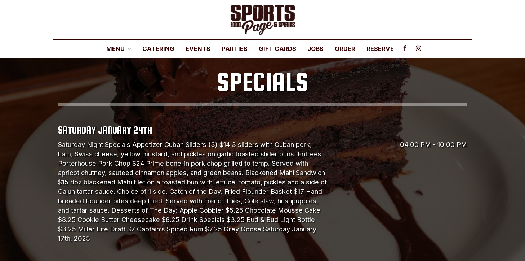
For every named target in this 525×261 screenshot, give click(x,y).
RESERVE (380, 48)
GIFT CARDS (277, 48)
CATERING (158, 48)
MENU (118, 48)
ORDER (345, 48)
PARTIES (235, 48)
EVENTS (198, 48)
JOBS (315, 48)
